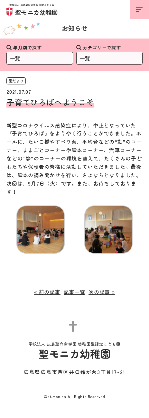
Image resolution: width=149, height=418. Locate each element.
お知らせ (75, 28)
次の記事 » (101, 292)
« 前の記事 (47, 292)
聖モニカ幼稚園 (32, 10)
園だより (16, 80)
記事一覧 (74, 292)
